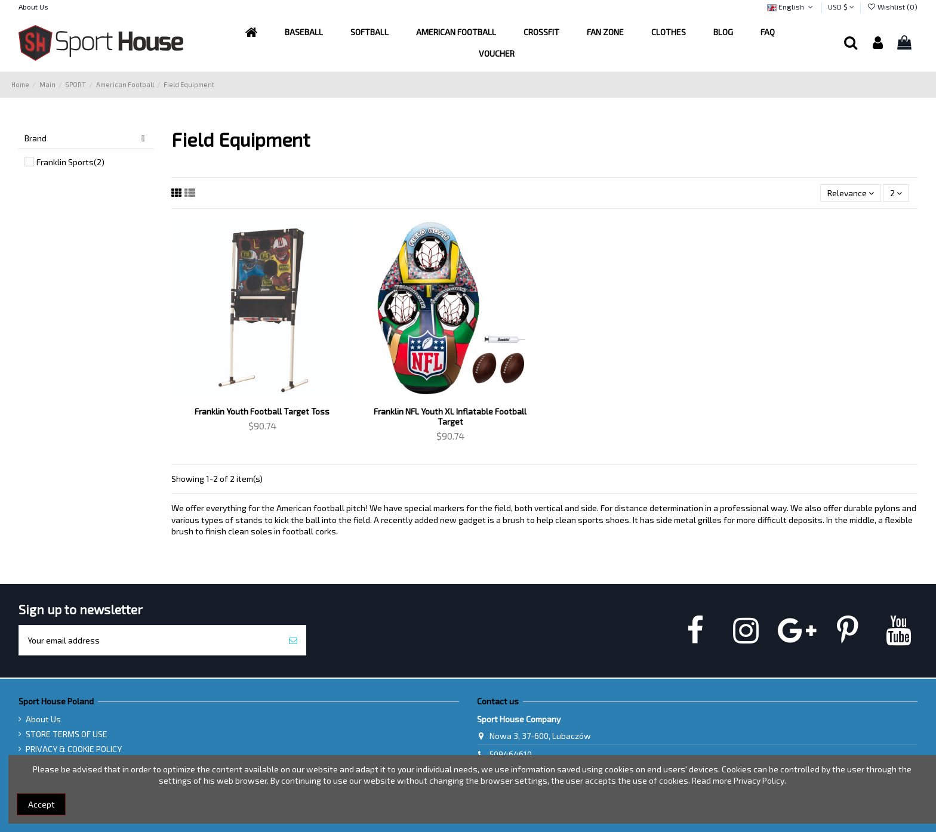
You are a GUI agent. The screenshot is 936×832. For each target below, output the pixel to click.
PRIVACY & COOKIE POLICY (74, 749)
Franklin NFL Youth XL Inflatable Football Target (450, 416)
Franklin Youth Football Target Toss (262, 411)
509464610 (510, 754)
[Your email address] (150, 640)
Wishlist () (892, 6)
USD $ (841, 6)
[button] (456, 32)
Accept (41, 804)
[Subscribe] (293, 640)
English (791, 6)
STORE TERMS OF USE (66, 734)
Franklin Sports (70, 162)
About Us (33, 6)
